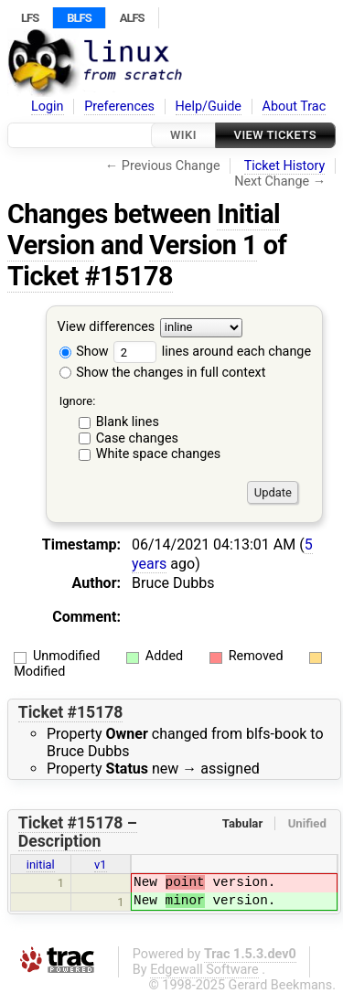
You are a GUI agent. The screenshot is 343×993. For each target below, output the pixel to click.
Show (84, 351)
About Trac (295, 106)
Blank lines (127, 422)
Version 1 (203, 245)
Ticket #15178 (90, 276)
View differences (106, 328)
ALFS (132, 18)
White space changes (158, 454)
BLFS (79, 18)
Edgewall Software (204, 969)
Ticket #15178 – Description (77, 832)
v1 (100, 864)
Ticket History (284, 166)
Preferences (119, 106)
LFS (29, 18)
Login (47, 106)
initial (41, 864)
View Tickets (275, 135)
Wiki (183, 135)
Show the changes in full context (162, 372)
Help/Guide (208, 106)
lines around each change (212, 351)
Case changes (137, 438)
